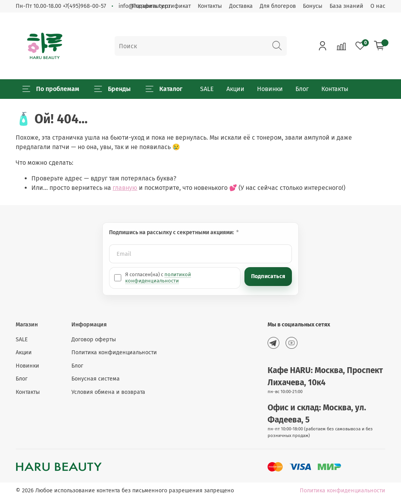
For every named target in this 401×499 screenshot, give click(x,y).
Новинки (270, 89)
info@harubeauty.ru (144, 6)
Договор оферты (93, 339)
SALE (207, 89)
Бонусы (313, 6)
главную (125, 187)
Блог (302, 89)
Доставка (241, 6)
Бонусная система (95, 378)
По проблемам (50, 89)
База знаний (346, 6)
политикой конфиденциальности (158, 277)
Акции (235, 89)
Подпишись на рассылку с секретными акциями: (172, 232)
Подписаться (268, 276)
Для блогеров (278, 6)
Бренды (112, 89)
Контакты (210, 6)
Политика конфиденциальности (114, 352)
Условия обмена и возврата (108, 392)
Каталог (164, 89)
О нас (377, 6)
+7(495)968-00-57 (84, 6)
